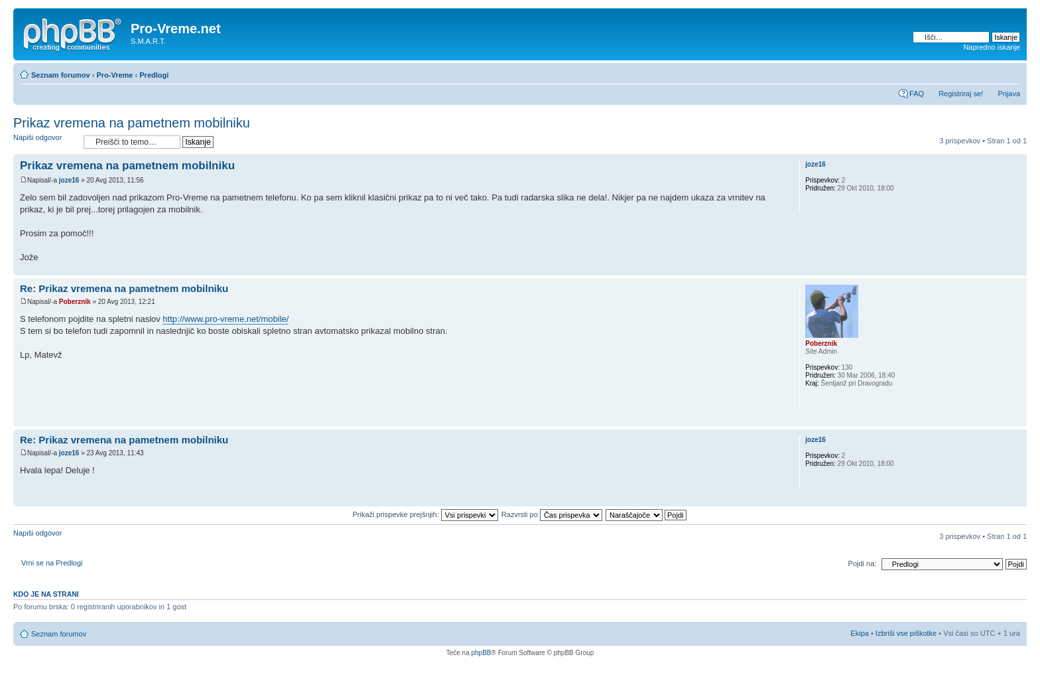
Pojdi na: (862, 563)
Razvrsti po (551, 514)
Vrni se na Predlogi (52, 563)
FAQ (916, 94)
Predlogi (153, 75)
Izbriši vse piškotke (907, 633)
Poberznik (75, 301)
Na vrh (1016, 268)
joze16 (69, 180)
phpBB (481, 652)
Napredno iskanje (991, 47)
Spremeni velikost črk (1010, 72)
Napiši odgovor (45, 141)
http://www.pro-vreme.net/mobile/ (225, 319)
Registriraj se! (961, 94)
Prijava (1009, 94)
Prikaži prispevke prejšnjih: (424, 514)
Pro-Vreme (114, 75)
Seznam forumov (60, 75)
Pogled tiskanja (990, 72)
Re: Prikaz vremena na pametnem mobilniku (124, 288)
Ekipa (859, 633)
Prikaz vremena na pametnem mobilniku (131, 122)
